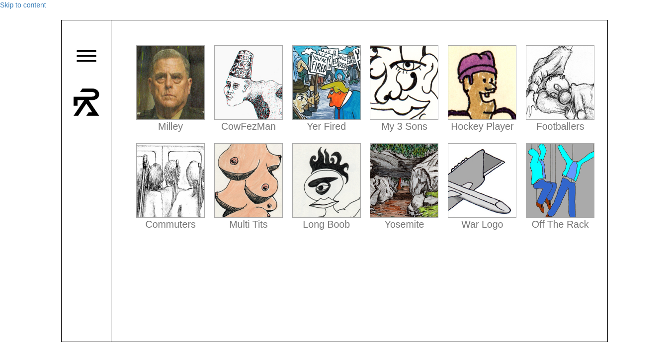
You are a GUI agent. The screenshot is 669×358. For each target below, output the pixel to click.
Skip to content (23, 5)
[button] (86, 56)
